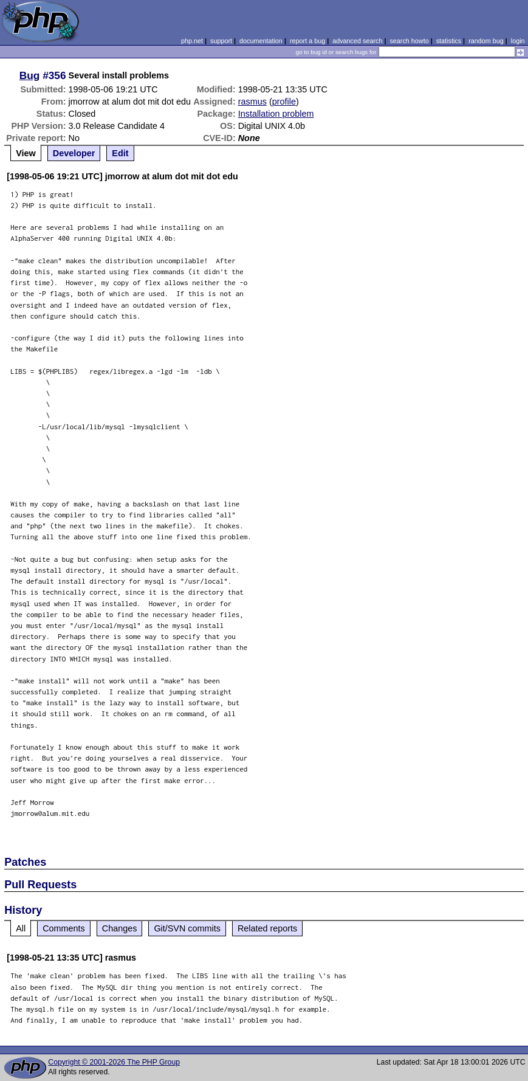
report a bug (307, 40)
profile (284, 101)
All (21, 928)
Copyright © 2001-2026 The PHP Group (114, 1062)
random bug (486, 40)
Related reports (267, 928)
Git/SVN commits (187, 928)
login (518, 40)
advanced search (357, 40)
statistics (448, 40)
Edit (120, 153)
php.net (192, 40)
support (221, 40)
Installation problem (276, 114)
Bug (29, 75)
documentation (261, 40)
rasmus (252, 101)
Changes (119, 928)
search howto (408, 40)
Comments (64, 928)
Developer (74, 153)
